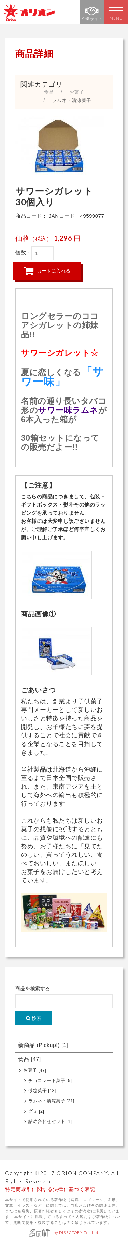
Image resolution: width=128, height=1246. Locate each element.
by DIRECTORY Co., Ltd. (64, 1232)
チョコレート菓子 (50, 1080)
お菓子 (34, 1070)
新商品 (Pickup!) (43, 1045)
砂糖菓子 (42, 1090)
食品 (29, 1059)
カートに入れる (47, 270)
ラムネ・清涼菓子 (51, 1101)
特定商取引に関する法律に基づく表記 (50, 1189)
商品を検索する (32, 988)
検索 (33, 1018)
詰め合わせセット (50, 1121)
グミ (36, 1111)
